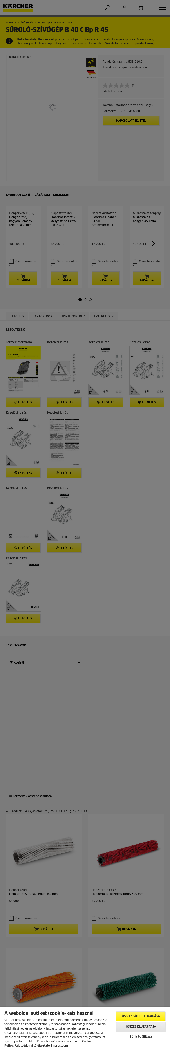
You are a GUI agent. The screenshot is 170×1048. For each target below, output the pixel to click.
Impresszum (59, 1045)
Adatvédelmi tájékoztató (32, 1045)
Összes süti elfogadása (141, 1016)
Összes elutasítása (141, 1026)
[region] (85, 1027)
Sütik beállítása (141, 1036)
